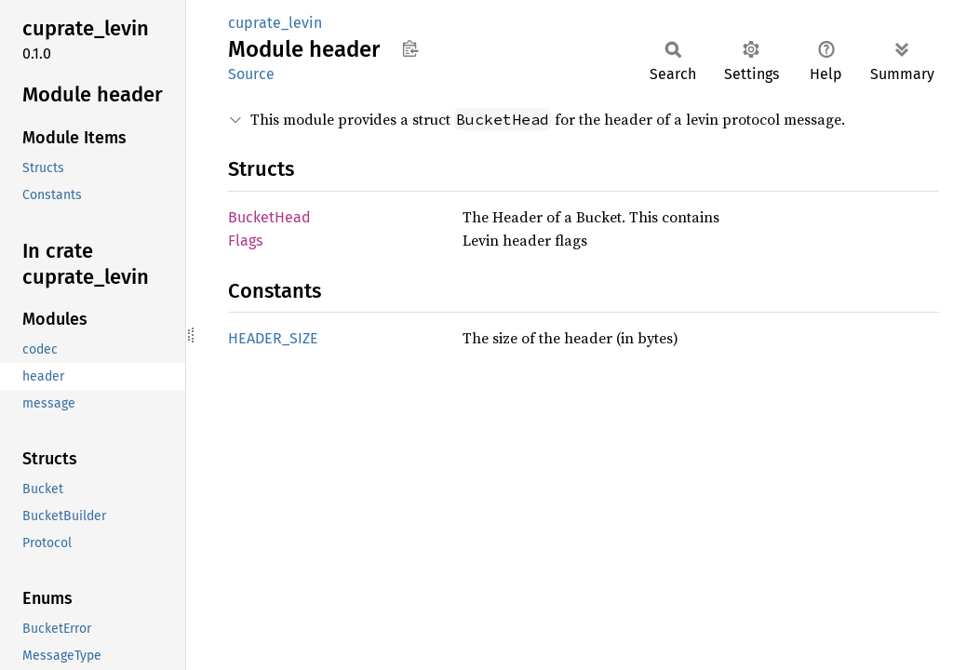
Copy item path (410, 48)
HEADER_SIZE (273, 338)
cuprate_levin (275, 23)
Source (251, 74)
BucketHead (269, 217)
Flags (245, 240)
